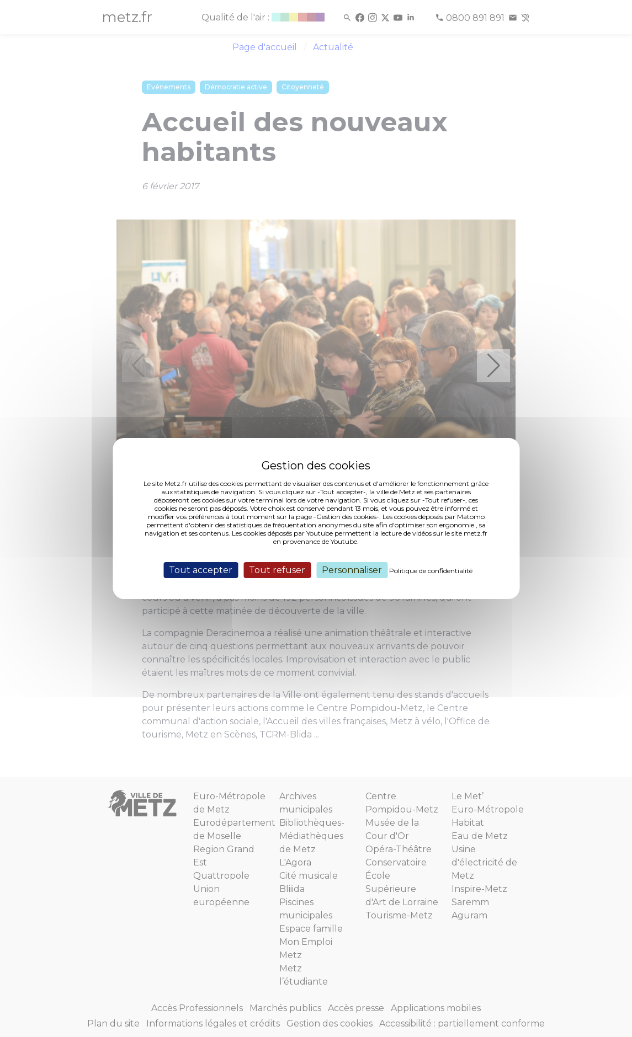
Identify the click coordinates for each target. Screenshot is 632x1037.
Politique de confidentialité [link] (430, 570)
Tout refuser (277, 570)
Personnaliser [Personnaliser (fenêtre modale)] (352, 570)
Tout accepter (200, 570)
